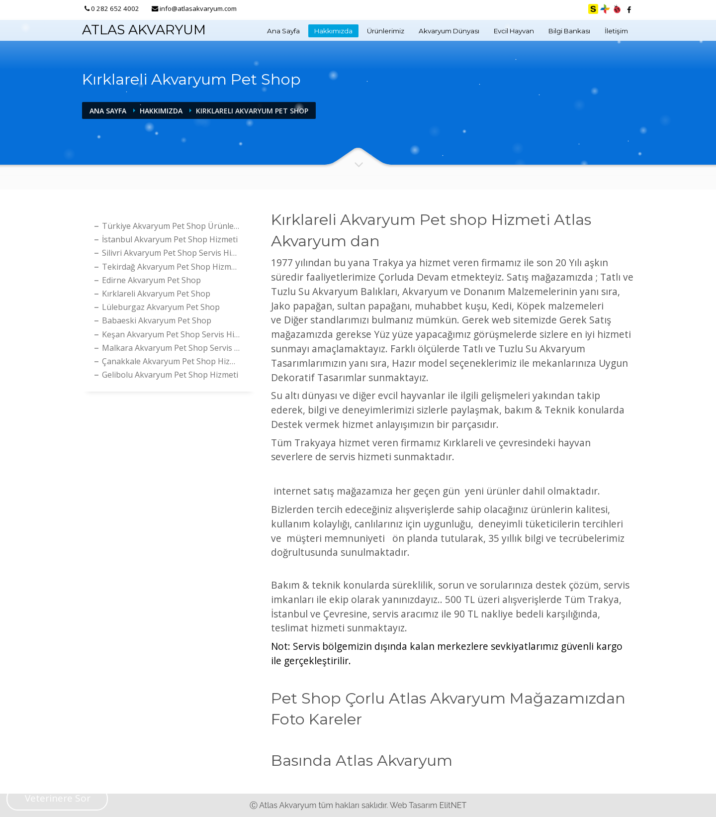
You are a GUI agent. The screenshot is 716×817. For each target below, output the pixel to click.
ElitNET (452, 805)
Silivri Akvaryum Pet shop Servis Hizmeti (173, 252)
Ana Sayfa (283, 31)
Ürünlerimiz (385, 31)
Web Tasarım (414, 805)
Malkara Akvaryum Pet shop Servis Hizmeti (173, 347)
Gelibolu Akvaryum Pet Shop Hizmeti (170, 374)
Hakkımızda (333, 31)
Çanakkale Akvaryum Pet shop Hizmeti (173, 361)
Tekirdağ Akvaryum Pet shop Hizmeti (171, 266)
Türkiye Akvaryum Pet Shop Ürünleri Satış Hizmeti (173, 225)
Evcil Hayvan (514, 31)
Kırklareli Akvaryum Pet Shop (156, 293)
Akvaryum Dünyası (449, 31)
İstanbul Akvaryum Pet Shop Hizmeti (170, 239)
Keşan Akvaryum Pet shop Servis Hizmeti (173, 334)
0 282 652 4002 (115, 8)
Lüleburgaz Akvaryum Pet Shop (161, 307)
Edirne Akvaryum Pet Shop (151, 280)
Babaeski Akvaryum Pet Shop (156, 320)
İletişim (616, 31)
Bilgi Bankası (569, 31)
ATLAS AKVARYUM (144, 29)
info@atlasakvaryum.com (198, 8)
